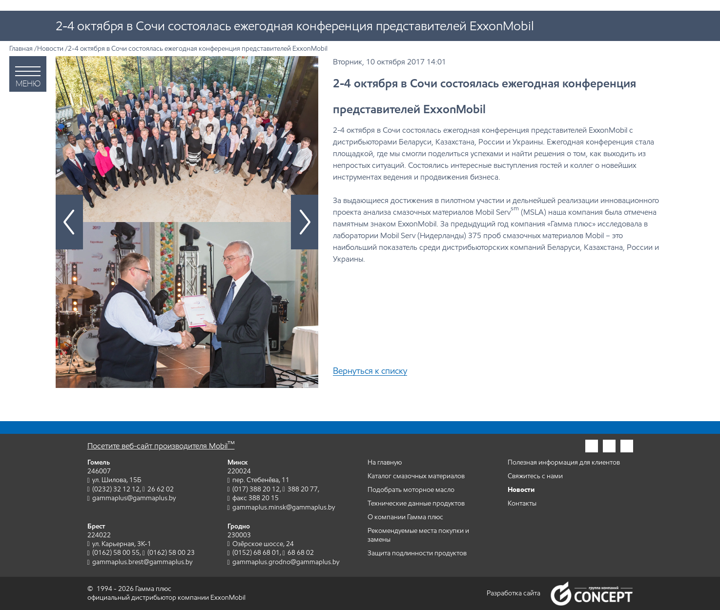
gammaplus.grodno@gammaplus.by (285, 562)
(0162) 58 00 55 (116, 553)
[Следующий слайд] (304, 222)
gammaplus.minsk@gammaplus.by (283, 507)
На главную (385, 462)
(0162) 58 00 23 (171, 553)
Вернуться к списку (370, 371)
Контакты (522, 503)
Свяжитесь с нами (535, 476)
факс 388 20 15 (255, 498)
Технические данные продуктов (416, 503)
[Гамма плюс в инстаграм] (591, 446)
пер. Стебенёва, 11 (260, 480)
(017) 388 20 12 (256, 489)
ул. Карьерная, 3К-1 (121, 544)
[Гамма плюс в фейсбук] (609, 446)
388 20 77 (303, 489)
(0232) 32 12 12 (116, 489)
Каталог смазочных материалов (416, 476)
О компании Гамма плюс (405, 517)
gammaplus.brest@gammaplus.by (142, 562)
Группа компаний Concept (591, 593)
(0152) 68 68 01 (256, 553)
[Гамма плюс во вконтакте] (626, 446)
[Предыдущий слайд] (69, 222)
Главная (21, 48)
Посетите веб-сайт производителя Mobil (161, 445)
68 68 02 (301, 553)
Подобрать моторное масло (411, 490)
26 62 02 (160, 489)
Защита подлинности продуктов (417, 553)
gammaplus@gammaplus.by (134, 498)
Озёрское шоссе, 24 (263, 544)
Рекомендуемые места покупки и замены (418, 535)
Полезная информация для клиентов (564, 462)
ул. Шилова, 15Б (116, 480)
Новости (50, 48)
